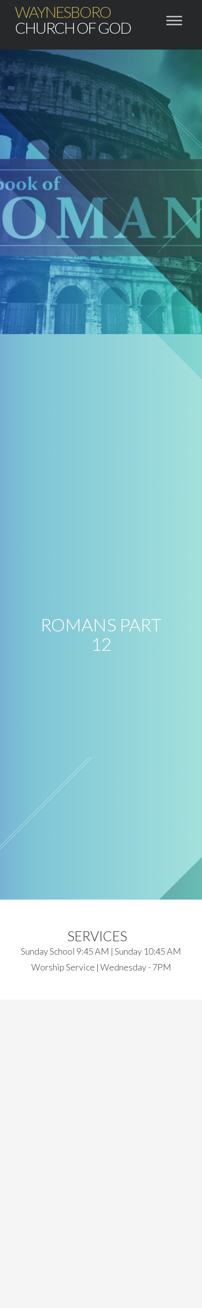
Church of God (73, 20)
